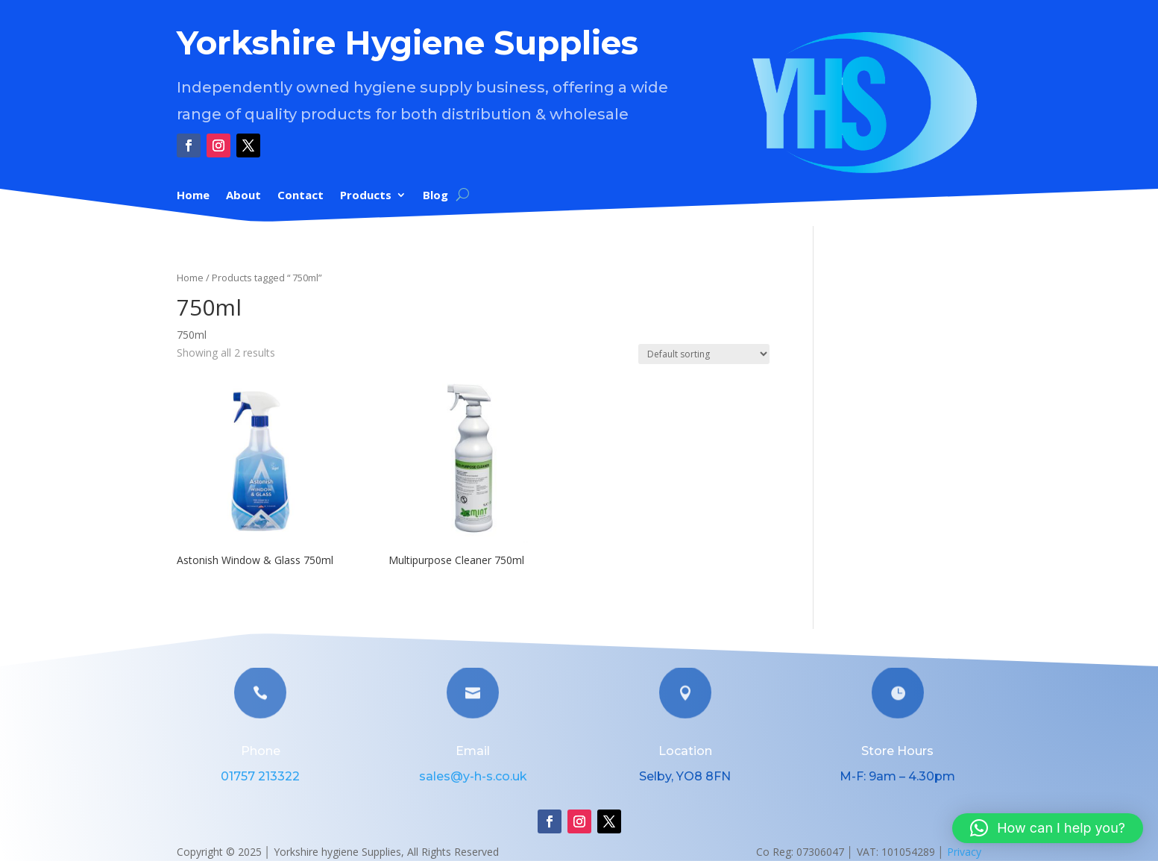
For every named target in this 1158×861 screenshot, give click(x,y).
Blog (435, 196)
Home (193, 196)
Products (365, 196)
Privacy (964, 852)
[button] (1047, 828)
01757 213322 (260, 776)
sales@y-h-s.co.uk (473, 776)
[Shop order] (704, 354)
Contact (300, 196)
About (243, 196)
